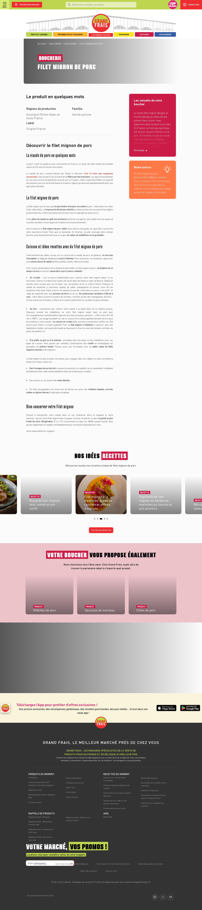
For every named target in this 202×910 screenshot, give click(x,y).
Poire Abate (71, 792)
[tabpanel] (101, 493)
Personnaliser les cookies (150, 864)
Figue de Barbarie (73, 778)
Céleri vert (70, 787)
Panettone (32, 777)
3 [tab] (101, 519)
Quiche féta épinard (149, 778)
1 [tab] (95, 519)
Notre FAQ (107, 817)
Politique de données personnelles (71, 864)
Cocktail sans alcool (75, 782)
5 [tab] (108, 519)
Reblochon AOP (35, 790)
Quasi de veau (72, 797)
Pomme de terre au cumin (114, 808)
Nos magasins (40, 864)
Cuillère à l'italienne (149, 790)
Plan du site (111, 871)
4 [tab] (105, 519)
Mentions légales (88, 871)
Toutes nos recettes (101, 530)
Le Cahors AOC (35, 802)
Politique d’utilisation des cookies (113, 864)
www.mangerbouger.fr (138, 881)
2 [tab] (98, 519)
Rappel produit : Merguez (39, 817)
